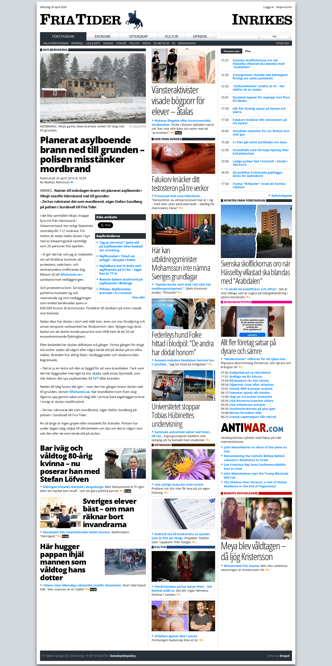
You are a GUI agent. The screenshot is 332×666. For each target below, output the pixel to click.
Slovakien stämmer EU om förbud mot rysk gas (261, 132)
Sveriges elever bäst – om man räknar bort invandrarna (109, 512)
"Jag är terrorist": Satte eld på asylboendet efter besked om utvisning (121, 246)
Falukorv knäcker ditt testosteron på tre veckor (260, 121)
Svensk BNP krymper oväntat (251, 389)
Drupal (284, 656)
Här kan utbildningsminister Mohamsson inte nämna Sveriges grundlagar (181, 263)
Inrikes (108, 43)
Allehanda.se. (80, 392)
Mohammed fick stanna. (242, 566)
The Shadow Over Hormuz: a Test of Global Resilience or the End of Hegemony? (255, 484)
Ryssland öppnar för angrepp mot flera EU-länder (261, 99)
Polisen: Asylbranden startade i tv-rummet (115, 291)
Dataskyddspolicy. (123, 656)
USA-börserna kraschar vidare (251, 401)
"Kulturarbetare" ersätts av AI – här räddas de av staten (259, 87)
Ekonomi (102, 36)
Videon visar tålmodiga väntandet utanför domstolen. (82, 585)
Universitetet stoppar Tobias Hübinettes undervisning (176, 415)
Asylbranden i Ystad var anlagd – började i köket (117, 258)
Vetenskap (138, 36)
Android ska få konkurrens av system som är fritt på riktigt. (181, 536)
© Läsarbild (137, 126)
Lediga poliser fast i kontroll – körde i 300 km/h (260, 163)
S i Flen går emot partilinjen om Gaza (260, 142)
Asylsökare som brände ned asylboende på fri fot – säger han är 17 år (120, 269)
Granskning (187, 43)
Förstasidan (63, 36)
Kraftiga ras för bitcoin (245, 376)
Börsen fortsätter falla (245, 413)
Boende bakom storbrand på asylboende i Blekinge (121, 281)
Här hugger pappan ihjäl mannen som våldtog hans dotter (63, 561)
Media (146, 43)
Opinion (200, 36)
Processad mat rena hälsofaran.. (178, 196)
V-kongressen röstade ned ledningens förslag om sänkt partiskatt (260, 76)
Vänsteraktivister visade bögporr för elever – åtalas (178, 100)
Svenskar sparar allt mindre (249, 393)
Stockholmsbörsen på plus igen (252, 409)
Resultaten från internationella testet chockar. (77, 532)
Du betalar (161, 43)
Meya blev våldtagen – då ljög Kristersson (253, 551)
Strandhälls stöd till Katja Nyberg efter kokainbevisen (261, 151)
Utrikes (121, 43)
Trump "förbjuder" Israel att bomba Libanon (259, 185)
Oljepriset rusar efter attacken (251, 385)
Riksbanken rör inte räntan (249, 381)
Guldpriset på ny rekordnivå (249, 372)
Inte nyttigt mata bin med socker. (179, 484)
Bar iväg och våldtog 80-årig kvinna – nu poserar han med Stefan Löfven (70, 463)
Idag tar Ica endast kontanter (250, 397)
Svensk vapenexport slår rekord (252, 417)
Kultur (171, 36)
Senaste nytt (233, 50)
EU (173, 43)
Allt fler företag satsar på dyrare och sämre (259, 110)
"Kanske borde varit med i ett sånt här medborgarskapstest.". (181, 286)
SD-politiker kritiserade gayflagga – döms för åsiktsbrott (258, 174)
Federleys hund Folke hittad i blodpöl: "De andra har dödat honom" (183, 343)
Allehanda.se (70, 274)
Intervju (77, 43)
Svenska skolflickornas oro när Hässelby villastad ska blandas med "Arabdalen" (259, 63)
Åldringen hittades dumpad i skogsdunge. (73, 487)
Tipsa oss (282, 43)
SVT (96, 378)
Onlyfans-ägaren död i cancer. (176, 636)
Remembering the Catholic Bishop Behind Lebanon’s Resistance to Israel (254, 458)
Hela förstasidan (55, 43)
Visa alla (138, 297)
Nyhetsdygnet (281, 195)
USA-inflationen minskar (247, 405)
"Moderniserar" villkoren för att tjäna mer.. (255, 359)
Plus (248, 51)
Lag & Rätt (93, 43)
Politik (134, 43)
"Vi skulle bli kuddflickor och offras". (251, 289)
